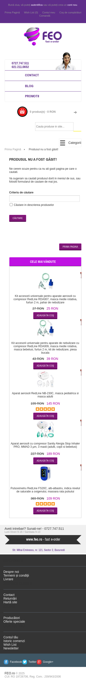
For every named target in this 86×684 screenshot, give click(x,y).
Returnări (10, 598)
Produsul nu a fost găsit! (43, 149)
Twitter (32, 661)
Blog (29, 86)
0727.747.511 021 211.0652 (20, 65)
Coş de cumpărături (70, 12)
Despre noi (11, 572)
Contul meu (48, 12)
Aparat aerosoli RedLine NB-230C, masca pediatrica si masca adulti (45, 395)
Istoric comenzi (14, 641)
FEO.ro (10, 673)
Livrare (8, 579)
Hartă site (10, 602)
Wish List (10, 644)
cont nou (72, 4)
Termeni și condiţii (16, 575)
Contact (32, 75)
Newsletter (11, 648)
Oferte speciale (14, 621)
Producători (11, 618)
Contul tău (10, 637)
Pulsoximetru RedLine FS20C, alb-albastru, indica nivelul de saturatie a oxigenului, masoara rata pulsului (45, 490)
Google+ (48, 661)
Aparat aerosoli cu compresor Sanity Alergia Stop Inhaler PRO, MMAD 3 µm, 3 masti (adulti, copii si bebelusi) (45, 445)
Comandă (44, 15)
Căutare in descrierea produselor (34, 205)
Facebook (16, 661)
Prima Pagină (12, 12)
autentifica (37, 4)
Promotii (32, 96)
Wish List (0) (31, 12)
